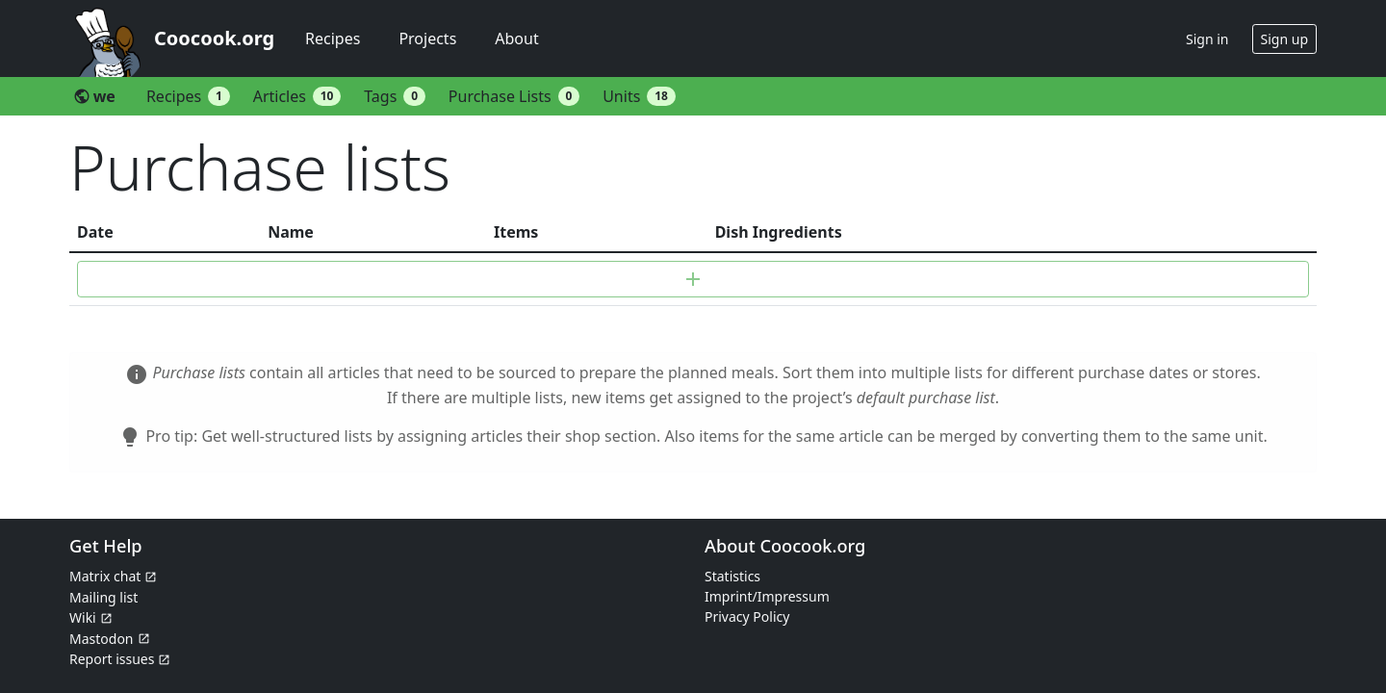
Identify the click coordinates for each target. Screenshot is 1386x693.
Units (639, 96)
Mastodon (101, 638)
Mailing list (103, 597)
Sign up (1284, 39)
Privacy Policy (747, 616)
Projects (427, 38)
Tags (394, 96)
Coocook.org (214, 38)
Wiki (82, 617)
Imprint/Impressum (767, 596)
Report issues (111, 659)
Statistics (732, 576)
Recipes (332, 38)
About (516, 38)
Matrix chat (105, 576)
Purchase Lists (514, 96)
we (94, 96)
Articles (297, 96)
